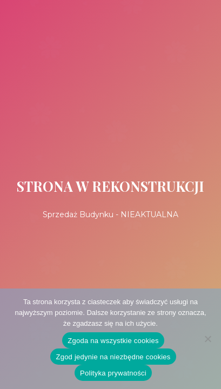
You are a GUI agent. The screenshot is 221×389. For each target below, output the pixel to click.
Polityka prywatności (113, 373)
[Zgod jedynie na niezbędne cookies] (207, 338)
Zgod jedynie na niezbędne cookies (113, 357)
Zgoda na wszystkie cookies (113, 341)
